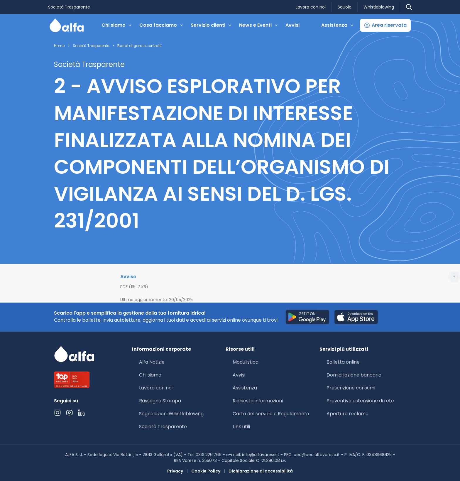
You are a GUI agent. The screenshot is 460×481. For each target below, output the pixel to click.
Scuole (344, 7)
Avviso (290, 277)
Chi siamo (150, 375)
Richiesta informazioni (258, 400)
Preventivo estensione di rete (360, 400)
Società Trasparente (69, 7)
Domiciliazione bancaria (354, 375)
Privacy (175, 471)
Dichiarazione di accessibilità (261, 471)
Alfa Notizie (152, 362)
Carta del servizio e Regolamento (271, 413)
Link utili (241, 426)
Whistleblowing (378, 7)
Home (59, 45)
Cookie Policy (205, 471)
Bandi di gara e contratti (139, 45)
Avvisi (292, 25)
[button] (385, 25)
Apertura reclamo (347, 413)
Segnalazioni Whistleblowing (171, 413)
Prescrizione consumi (351, 387)
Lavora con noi (311, 7)
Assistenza (245, 387)
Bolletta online (343, 362)
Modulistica (245, 362)
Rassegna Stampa (160, 400)
